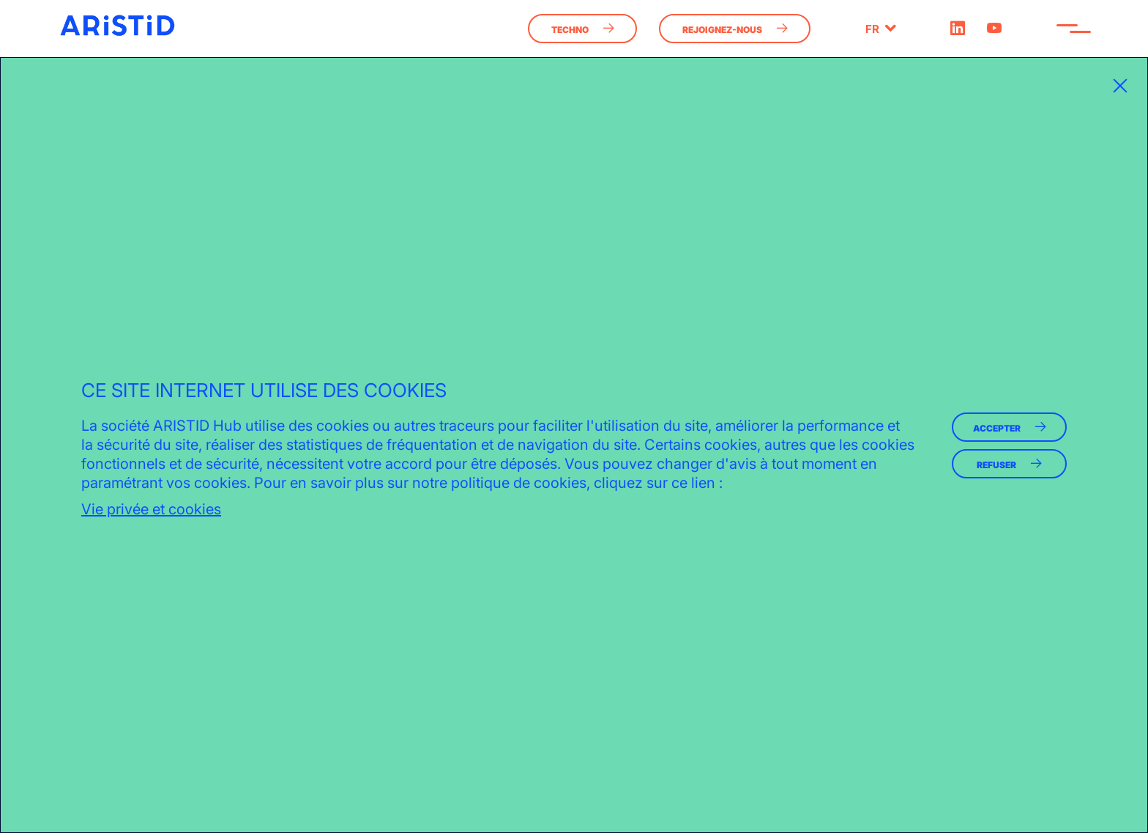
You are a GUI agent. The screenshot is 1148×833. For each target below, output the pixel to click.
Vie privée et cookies (151, 509)
